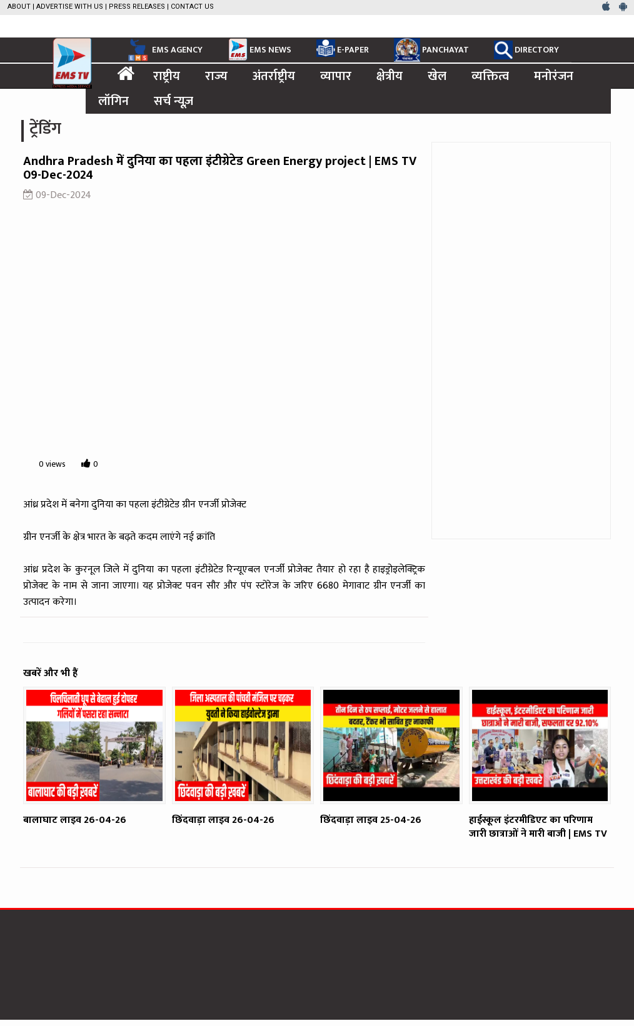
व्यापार (335, 76)
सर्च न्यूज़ (173, 101)
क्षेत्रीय (389, 76)
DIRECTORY (526, 50)
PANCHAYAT (431, 50)
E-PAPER (342, 48)
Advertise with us (69, 6)
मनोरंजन (553, 76)
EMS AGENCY (164, 49)
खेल (437, 76)
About (19, 6)
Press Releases (137, 6)
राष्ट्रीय (166, 76)
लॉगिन (113, 101)
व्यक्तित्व (490, 76)
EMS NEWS (259, 49)
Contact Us (192, 6)
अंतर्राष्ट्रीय (274, 76)
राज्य (216, 76)
